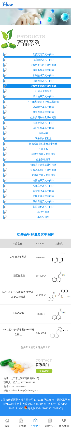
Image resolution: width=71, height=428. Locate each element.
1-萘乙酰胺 (18, 313)
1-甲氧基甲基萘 (18, 256)
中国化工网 (61, 399)
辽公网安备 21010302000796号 (46, 408)
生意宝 (18, 403)
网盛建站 (28, 403)
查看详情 (44, 371)
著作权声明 (39, 403)
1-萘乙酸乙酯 (18, 275)
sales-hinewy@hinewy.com (25, 390)
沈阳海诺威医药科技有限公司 (17, 399)
